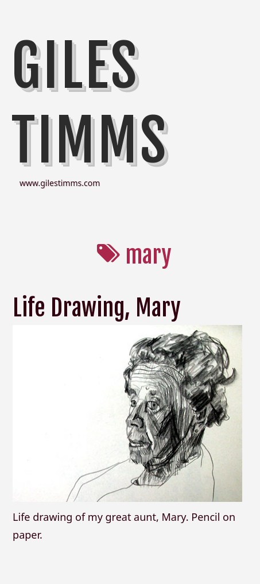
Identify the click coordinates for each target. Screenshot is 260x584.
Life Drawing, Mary (97, 307)
